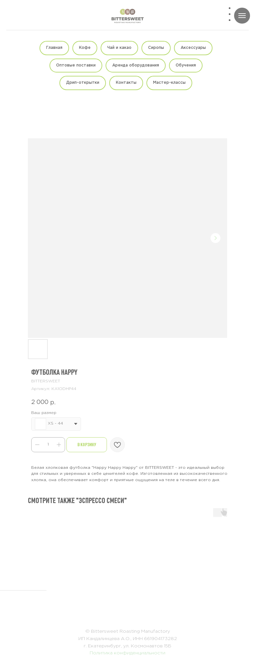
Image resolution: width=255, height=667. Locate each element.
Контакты (126, 82)
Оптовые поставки (76, 65)
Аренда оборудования (135, 65)
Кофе (85, 48)
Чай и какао (119, 48)
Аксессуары (193, 48)
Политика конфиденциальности (127, 653)
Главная (54, 48)
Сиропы (156, 48)
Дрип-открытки (82, 82)
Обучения (186, 65)
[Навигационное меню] (242, 15)
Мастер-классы (169, 82)
